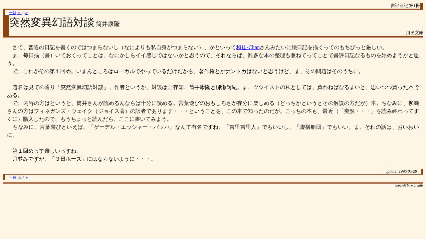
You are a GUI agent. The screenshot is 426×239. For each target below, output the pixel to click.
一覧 (12, 13)
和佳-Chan (248, 47)
